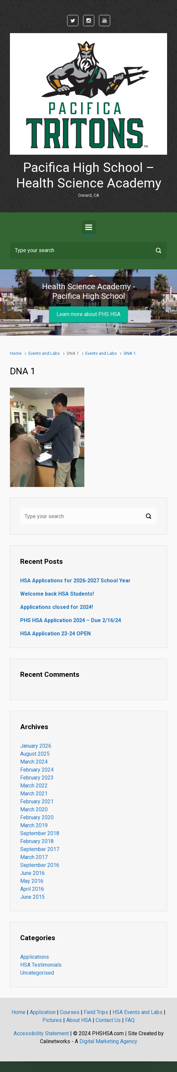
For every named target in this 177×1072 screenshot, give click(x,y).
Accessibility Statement (41, 1033)
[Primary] (89, 227)
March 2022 (34, 785)
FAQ (130, 1020)
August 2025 (35, 754)
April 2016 (32, 889)
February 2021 (37, 801)
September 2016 (39, 865)
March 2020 (34, 809)
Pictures (52, 1020)
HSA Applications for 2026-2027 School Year (75, 580)
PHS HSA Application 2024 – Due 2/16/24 (70, 620)
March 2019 (34, 825)
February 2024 (37, 770)
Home (16, 353)
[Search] (88, 250)
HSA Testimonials (41, 965)
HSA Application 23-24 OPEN (55, 633)
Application (43, 1012)
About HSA (78, 1020)
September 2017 (39, 849)
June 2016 (32, 873)
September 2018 (39, 833)
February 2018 (37, 841)
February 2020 (37, 817)
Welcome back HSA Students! (57, 594)
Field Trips (96, 1012)
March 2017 (34, 857)
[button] (13, 302)
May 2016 (31, 881)
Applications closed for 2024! (56, 607)
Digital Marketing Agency (108, 1041)
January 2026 (35, 746)
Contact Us (108, 1020)
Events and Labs (44, 353)
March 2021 (34, 793)
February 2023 (37, 778)
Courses (69, 1012)
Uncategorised (37, 973)
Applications (34, 957)
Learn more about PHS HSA (88, 314)
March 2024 (34, 762)
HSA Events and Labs (137, 1012)
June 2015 (32, 897)
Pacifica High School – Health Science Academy (88, 175)
